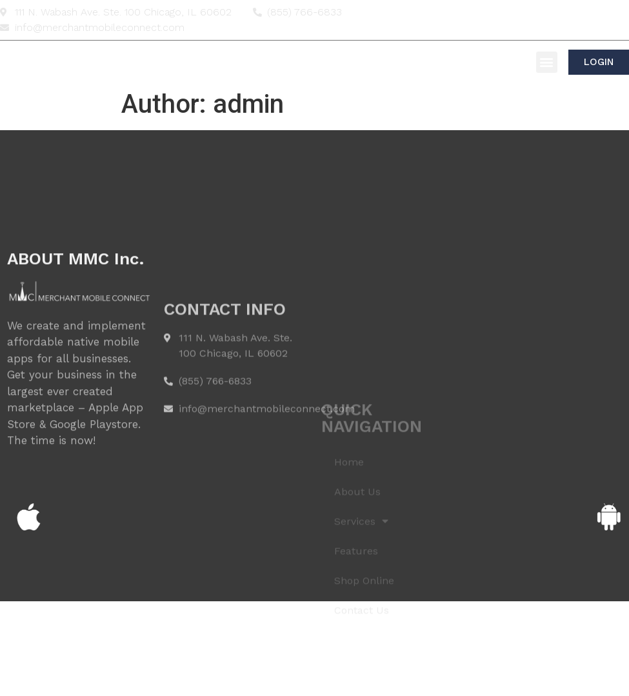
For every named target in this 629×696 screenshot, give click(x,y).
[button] (546, 62)
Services (361, 571)
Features (356, 600)
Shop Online (364, 630)
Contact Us (361, 659)
